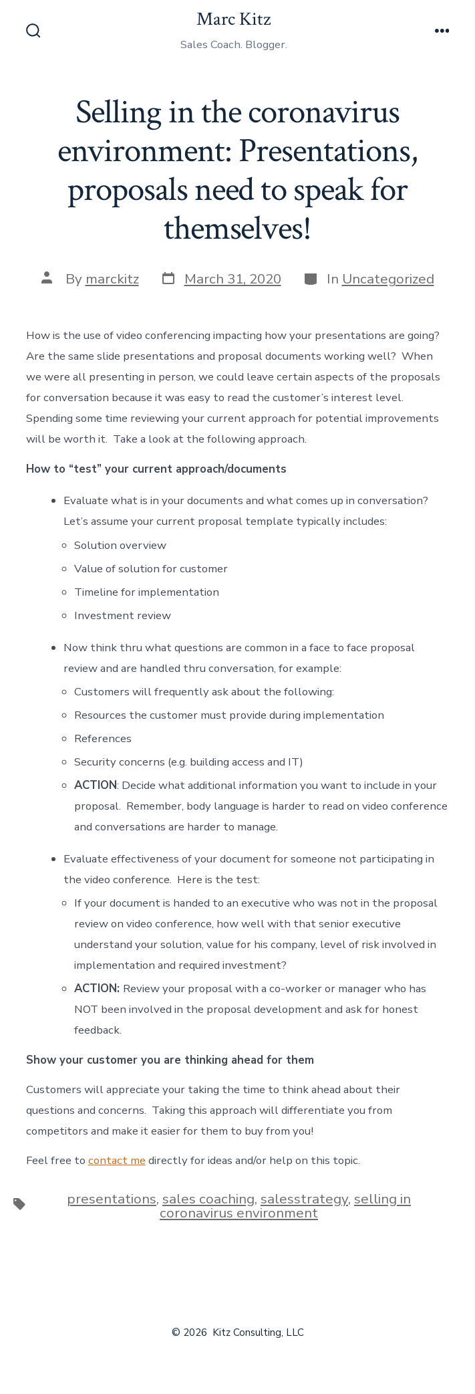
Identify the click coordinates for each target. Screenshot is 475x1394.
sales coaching (208, 1198)
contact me (117, 1160)
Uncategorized (388, 278)
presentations (111, 1198)
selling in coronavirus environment (285, 1205)
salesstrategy (304, 1198)
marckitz (112, 278)
